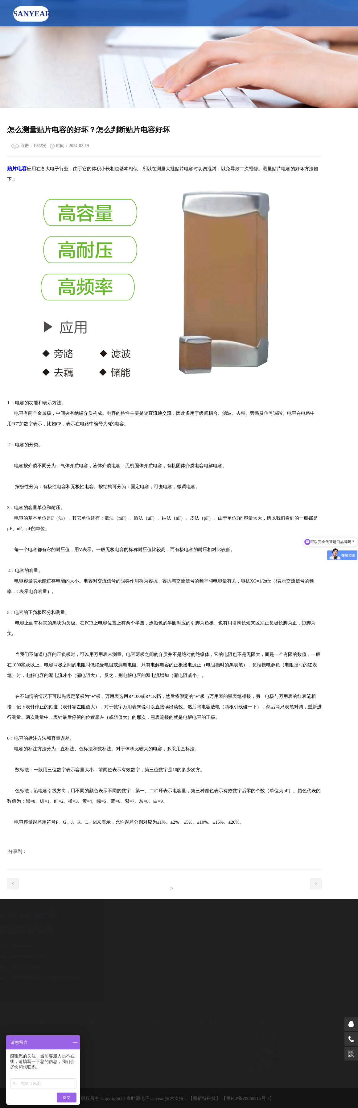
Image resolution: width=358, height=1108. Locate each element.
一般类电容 (89, 1039)
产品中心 (136, 13)
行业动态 (206, 1048)
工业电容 (86, 1048)
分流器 (84, 1074)
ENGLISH (296, 13)
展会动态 (206, 1065)
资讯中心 (201, 13)
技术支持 (233, 13)
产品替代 (168, 13)
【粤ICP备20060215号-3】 (247, 1100)
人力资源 (266, 13)
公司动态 (206, 1039)
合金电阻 (86, 1065)
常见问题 (206, 1056)
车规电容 (86, 1056)
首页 (72, 13)
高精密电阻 (89, 1082)
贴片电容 (17, 168)
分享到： (17, 851)
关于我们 (104, 13)
